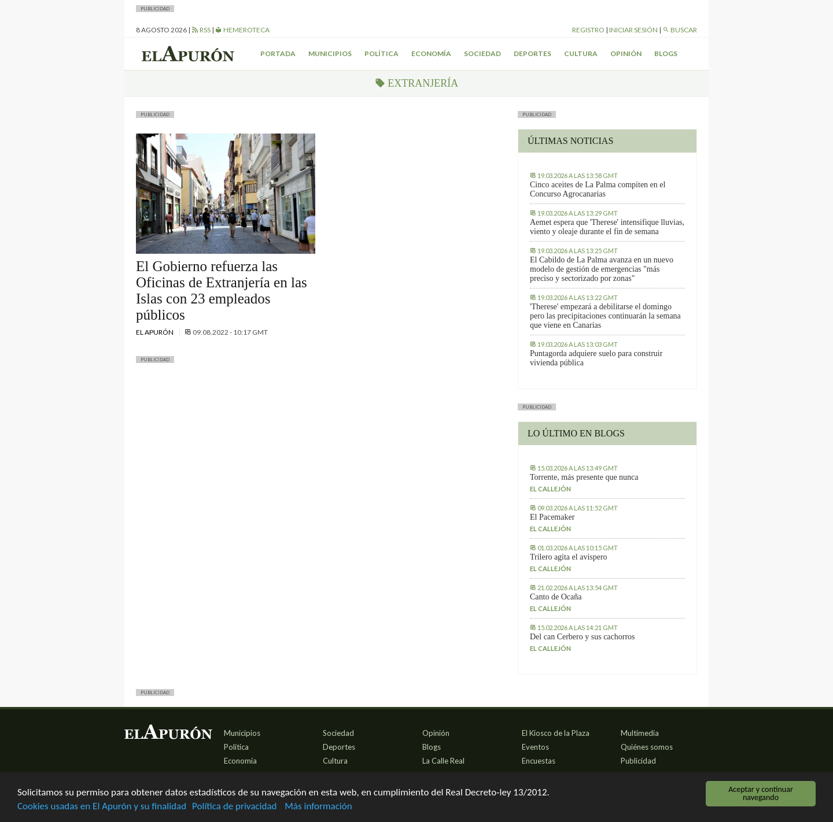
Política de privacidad (234, 807)
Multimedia (640, 733)
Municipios (330, 53)
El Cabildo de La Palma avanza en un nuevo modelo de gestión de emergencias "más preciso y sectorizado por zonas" (601, 269)
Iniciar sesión (633, 29)
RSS (201, 29)
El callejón (550, 489)
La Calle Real (443, 760)
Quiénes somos (647, 746)
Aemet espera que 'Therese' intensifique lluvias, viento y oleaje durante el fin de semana (607, 227)
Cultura (581, 53)
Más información (318, 807)
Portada (278, 53)
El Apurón (155, 332)
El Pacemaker (552, 517)
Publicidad (638, 760)
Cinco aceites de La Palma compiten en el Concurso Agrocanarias (597, 189)
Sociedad (482, 53)
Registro (588, 29)
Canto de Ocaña (555, 597)
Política (381, 53)
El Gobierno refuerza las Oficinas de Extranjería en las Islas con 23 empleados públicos (221, 290)
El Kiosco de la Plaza (555, 733)
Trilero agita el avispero (568, 557)
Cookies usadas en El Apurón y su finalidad (101, 807)
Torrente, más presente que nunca (584, 477)
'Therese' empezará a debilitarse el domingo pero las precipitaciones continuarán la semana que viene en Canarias (605, 315)
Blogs (665, 53)
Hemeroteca (242, 29)
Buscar (679, 29)
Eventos (535, 746)
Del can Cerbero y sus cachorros (582, 636)
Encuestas (538, 760)
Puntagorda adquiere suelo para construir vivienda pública (596, 358)
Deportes (532, 53)
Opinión (626, 53)
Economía (431, 53)
